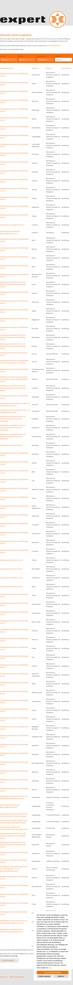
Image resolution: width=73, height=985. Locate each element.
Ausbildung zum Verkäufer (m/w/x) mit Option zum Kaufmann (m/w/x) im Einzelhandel (12, 419)
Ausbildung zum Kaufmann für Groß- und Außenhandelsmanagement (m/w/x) (13, 797)
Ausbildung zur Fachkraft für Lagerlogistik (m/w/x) (13, 861)
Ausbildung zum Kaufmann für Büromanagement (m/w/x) (10, 232)
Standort (3, 56)
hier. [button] (50, 968)
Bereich (20, 56)
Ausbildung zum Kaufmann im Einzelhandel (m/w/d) (14, 463)
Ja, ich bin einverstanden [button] (52, 972)
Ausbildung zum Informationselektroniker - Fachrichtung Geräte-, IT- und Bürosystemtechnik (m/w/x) (14, 869)
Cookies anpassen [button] (44, 976)
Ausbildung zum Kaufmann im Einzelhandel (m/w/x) (14, 75)
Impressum (3, 977)
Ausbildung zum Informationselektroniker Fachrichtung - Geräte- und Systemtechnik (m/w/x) (14, 379)
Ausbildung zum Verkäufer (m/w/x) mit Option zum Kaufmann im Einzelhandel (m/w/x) (12, 284)
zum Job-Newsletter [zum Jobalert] (8, 960)
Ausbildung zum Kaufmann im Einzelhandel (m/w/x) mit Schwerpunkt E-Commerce (14, 361)
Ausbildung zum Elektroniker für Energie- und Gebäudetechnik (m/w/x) (15, 404)
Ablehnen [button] (61, 976)
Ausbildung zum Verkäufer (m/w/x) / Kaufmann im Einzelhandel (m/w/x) (12, 931)
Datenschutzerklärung (17, 977)
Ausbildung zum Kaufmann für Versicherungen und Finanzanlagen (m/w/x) (14, 828)
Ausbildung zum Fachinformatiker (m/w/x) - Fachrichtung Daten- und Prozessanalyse (14, 815)
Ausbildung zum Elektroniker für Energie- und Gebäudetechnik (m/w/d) (15, 411)
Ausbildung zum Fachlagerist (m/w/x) (12, 225)
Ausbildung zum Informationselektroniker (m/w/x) (13, 354)
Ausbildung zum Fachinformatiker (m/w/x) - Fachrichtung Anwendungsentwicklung (14, 821)
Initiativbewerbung (53, 45)
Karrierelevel (40, 56)
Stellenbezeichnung (7, 68)
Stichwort (58, 56)
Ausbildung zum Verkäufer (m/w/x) (11, 445)
